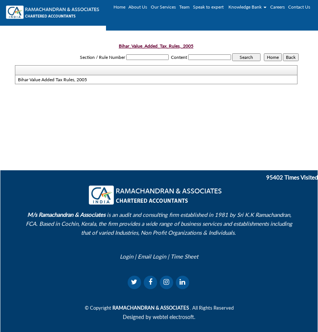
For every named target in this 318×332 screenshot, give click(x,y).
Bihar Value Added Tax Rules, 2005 (52, 79)
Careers (277, 7)
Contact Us (299, 7)
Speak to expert (208, 7)
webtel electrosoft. (174, 317)
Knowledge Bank (247, 7)
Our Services (163, 7)
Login (126, 256)
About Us (137, 7)
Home (119, 7)
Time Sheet (184, 256)
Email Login (152, 256)
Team (184, 7)
